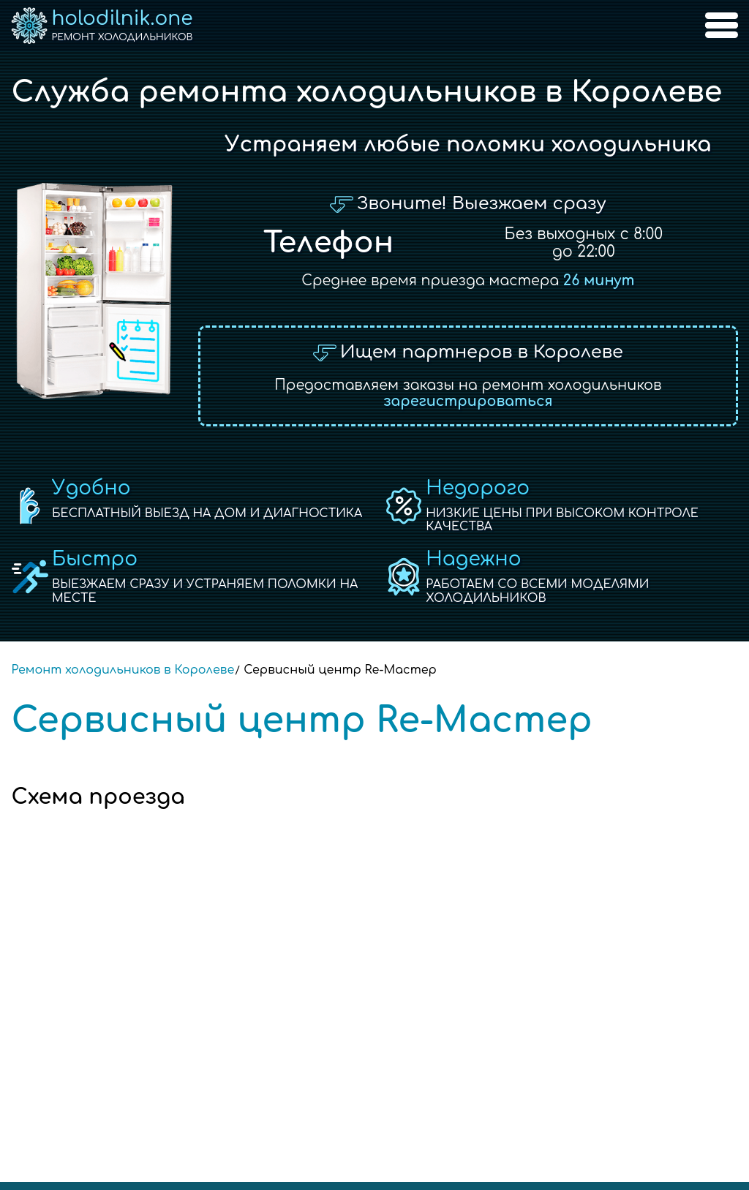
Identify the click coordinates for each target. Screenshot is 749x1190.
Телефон (328, 243)
